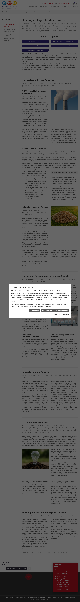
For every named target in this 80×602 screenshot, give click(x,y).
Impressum (57, 249)
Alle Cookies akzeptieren (61, 244)
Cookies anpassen (34, 244)
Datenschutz (65, 249)
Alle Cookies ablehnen (47, 244)
